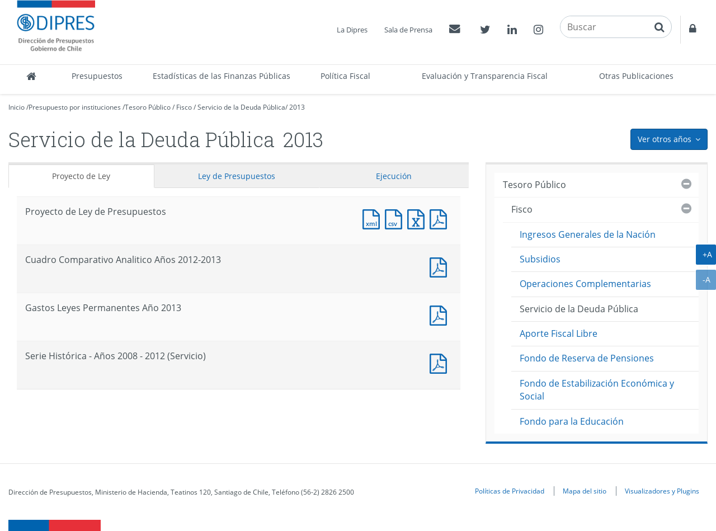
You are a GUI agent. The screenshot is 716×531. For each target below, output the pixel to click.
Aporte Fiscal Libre (558, 333)
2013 (297, 107)
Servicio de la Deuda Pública (241, 107)
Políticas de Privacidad (509, 490)
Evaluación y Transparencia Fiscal (485, 76)
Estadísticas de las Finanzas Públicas (221, 76)
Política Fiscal (345, 76)
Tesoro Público (148, 107)
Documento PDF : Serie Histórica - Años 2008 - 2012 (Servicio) (441, 362)
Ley (236, 176)
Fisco (184, 107)
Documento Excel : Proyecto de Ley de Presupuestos (418, 218)
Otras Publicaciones (636, 76)
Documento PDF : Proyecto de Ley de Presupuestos (441, 218)
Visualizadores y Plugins (662, 490)
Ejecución (394, 176)
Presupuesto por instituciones (75, 107)
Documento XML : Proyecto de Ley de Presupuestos (373, 218)
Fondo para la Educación (572, 421)
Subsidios (540, 259)
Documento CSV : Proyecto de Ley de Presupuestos (396, 218)
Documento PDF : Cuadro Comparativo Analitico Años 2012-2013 (441, 266)
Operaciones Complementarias (585, 284)
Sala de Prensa (408, 30)
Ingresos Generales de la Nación (588, 234)
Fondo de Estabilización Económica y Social (597, 389)
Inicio (16, 107)
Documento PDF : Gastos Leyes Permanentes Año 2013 (441, 314)
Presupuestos (97, 76)
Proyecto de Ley (81, 176)
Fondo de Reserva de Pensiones (587, 358)
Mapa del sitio (584, 490)
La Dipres (352, 30)
